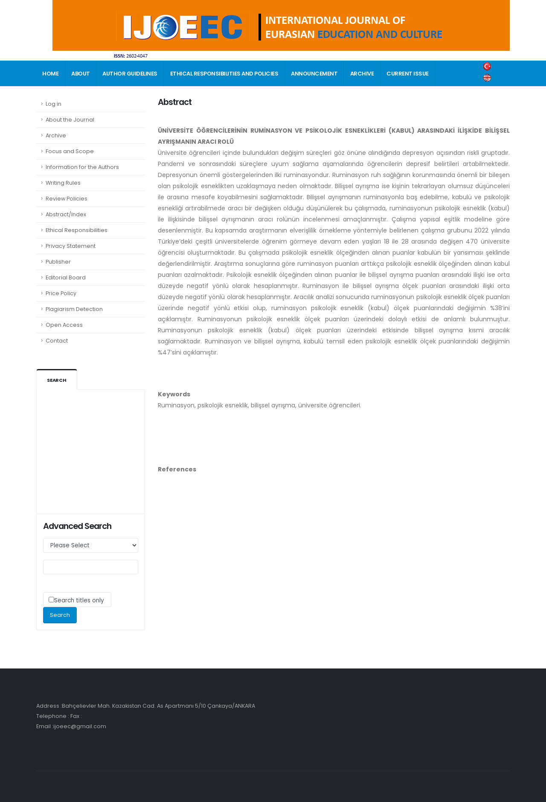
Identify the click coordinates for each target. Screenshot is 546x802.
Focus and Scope (70, 151)
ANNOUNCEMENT (314, 74)
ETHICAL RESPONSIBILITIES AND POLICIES (224, 74)
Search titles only (79, 600)
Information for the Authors (82, 167)
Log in (53, 104)
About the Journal (70, 119)
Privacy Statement (71, 246)
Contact (57, 340)
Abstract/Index (66, 214)
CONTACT (56, 100)
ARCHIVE (362, 74)
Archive (56, 135)
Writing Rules (63, 182)
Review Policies (66, 198)
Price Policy (61, 293)
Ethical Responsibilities (76, 230)
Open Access (64, 324)
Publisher (58, 261)
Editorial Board (66, 277)
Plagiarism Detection (74, 309)
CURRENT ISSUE (407, 74)
